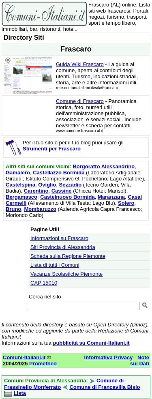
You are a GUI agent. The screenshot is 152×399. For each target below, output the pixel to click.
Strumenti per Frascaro (52, 149)
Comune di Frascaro (80, 101)
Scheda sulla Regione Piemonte (67, 256)
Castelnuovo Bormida (67, 197)
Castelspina (20, 185)
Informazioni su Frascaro (59, 238)
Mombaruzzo (40, 209)
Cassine (61, 191)
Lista (20, 393)
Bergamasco (21, 197)
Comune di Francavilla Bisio (104, 387)
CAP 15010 (43, 283)
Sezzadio (70, 185)
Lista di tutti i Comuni (54, 265)
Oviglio (47, 185)
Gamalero (18, 172)
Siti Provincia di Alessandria (62, 247)
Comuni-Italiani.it (24, 357)
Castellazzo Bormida (58, 172)
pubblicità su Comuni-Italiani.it (91, 343)
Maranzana (111, 197)
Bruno (13, 209)
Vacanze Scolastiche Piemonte (66, 274)
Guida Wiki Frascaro (80, 64)
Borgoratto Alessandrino (104, 166)
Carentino (36, 191)
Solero (126, 203)
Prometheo (43, 363)
